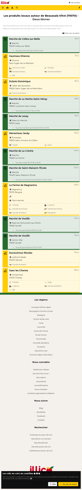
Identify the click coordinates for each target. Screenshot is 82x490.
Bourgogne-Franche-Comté (41, 311)
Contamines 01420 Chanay (16, 276)
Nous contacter (41, 389)
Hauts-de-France (41, 331)
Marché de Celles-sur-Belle (24, 39)
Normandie (41, 339)
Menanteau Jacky (19, 133)
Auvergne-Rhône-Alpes (41, 307)
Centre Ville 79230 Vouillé (16, 241)
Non (53, 484)
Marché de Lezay (18, 116)
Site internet (16, 200)
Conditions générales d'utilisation (41, 393)
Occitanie (41, 347)
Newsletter (41, 412)
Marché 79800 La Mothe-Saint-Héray (22, 104)
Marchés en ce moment (41, 439)
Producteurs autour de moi (41, 435)
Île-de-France (41, 335)
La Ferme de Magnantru (23, 185)
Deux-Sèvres (41, 19)
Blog (41, 408)
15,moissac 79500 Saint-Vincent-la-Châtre (23, 139)
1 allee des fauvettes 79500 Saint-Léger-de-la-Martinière (25, 87)
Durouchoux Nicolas (20, 252)
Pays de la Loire (41, 351)
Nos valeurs (41, 377)
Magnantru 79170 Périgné (15, 190)
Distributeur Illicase (41, 369)
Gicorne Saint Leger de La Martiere (21, 61)
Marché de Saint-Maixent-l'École (27, 168)
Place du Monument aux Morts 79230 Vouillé (25, 224)
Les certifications (41, 385)
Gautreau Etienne (19, 56)
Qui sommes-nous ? (41, 373)
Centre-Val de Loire (41, 319)
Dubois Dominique (20, 81)
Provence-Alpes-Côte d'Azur (41, 355)
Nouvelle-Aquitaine (41, 343)
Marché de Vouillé (19, 218)
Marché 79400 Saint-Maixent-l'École (22, 173)
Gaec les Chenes (18, 270)
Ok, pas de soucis (68, 484)
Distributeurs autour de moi (41, 451)
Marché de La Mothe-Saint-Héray (28, 99)
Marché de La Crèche (21, 150)
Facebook (41, 416)
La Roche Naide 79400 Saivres (17, 258)
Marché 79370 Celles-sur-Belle (19, 44)
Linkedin (41, 420)
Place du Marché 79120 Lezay (18, 121)
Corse (41, 323)
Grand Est (41, 327)
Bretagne (41, 315)
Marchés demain (41, 443)
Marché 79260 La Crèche (16, 156)
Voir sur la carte (70, 33)
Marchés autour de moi (41, 447)
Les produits (41, 381)
